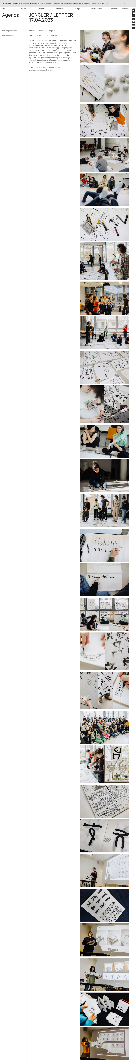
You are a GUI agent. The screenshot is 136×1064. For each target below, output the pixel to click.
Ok (124, 3)
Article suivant (8, 35)
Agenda (10, 15)
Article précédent (9, 31)
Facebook (125, 9)
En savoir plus (104, 3)
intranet (114, 9)
